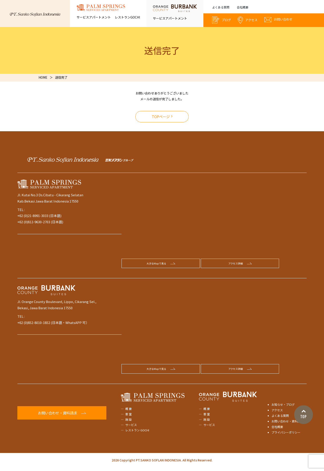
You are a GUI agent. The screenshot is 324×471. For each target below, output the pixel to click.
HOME (42, 77)
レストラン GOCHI (137, 433)
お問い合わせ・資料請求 (287, 424)
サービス (131, 428)
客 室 (128, 417)
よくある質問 (220, 7)
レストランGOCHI (127, 17)
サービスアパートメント (94, 17)
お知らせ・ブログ (283, 407)
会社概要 (242, 7)
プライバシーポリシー (285, 436)
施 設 (128, 423)
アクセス (277, 413)
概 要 (128, 412)
